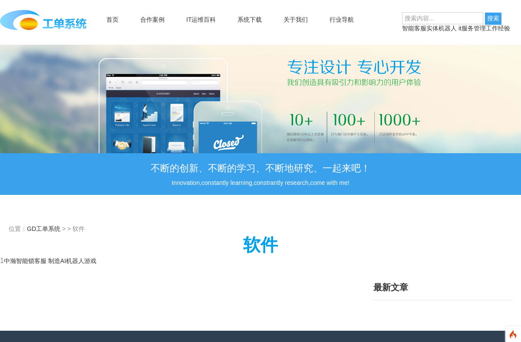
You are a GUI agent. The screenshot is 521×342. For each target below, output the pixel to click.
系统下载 (249, 19)
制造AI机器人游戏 (72, 260)
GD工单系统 (43, 228)
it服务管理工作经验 (484, 28)
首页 (112, 19)
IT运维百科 (201, 19)
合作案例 (152, 19)
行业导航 (342, 19)
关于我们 (296, 19)
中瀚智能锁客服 (26, 260)
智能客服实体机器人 (430, 28)
